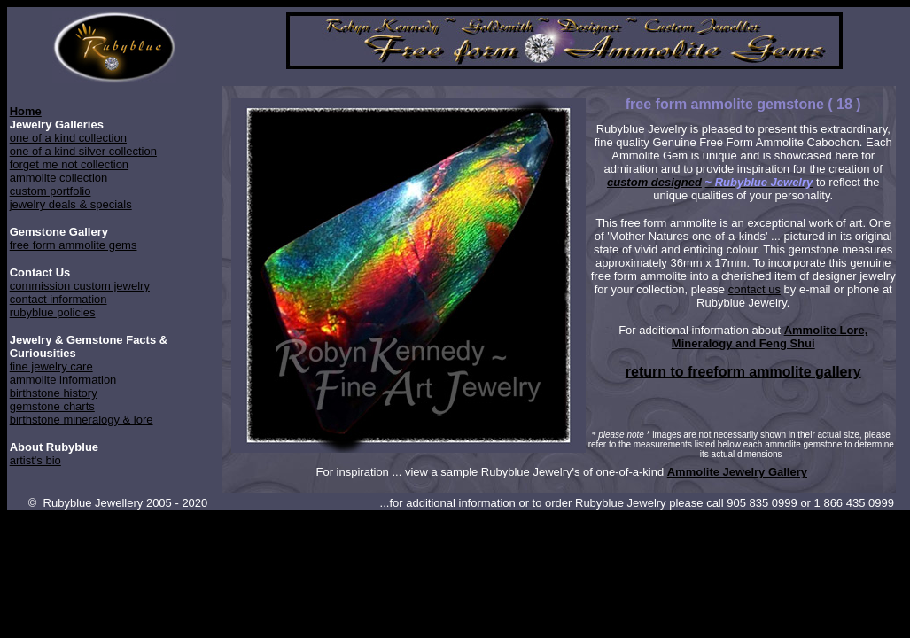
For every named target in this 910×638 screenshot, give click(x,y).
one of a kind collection (68, 137)
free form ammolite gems (73, 245)
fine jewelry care (51, 366)
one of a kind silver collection (83, 151)
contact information (58, 299)
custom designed (654, 182)
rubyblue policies (53, 312)
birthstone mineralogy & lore (81, 419)
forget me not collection (69, 164)
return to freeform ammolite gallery (743, 371)
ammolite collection (59, 177)
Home (26, 111)
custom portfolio (50, 191)
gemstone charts (52, 406)
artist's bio (35, 460)
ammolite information (63, 379)
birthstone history (53, 393)
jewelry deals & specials (71, 204)
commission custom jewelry (80, 285)
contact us (754, 289)
